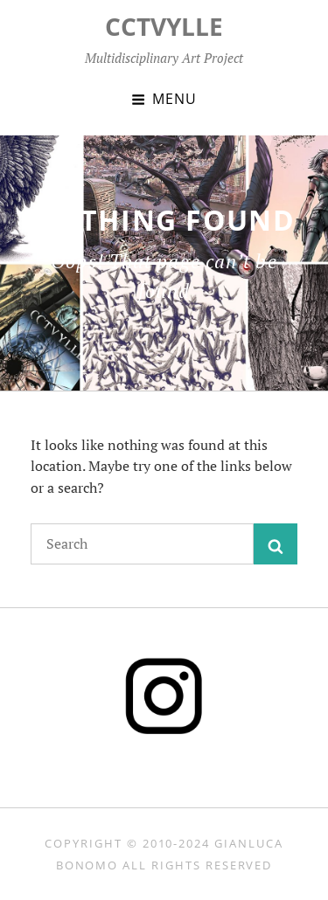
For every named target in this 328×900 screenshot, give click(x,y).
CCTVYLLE (164, 26)
